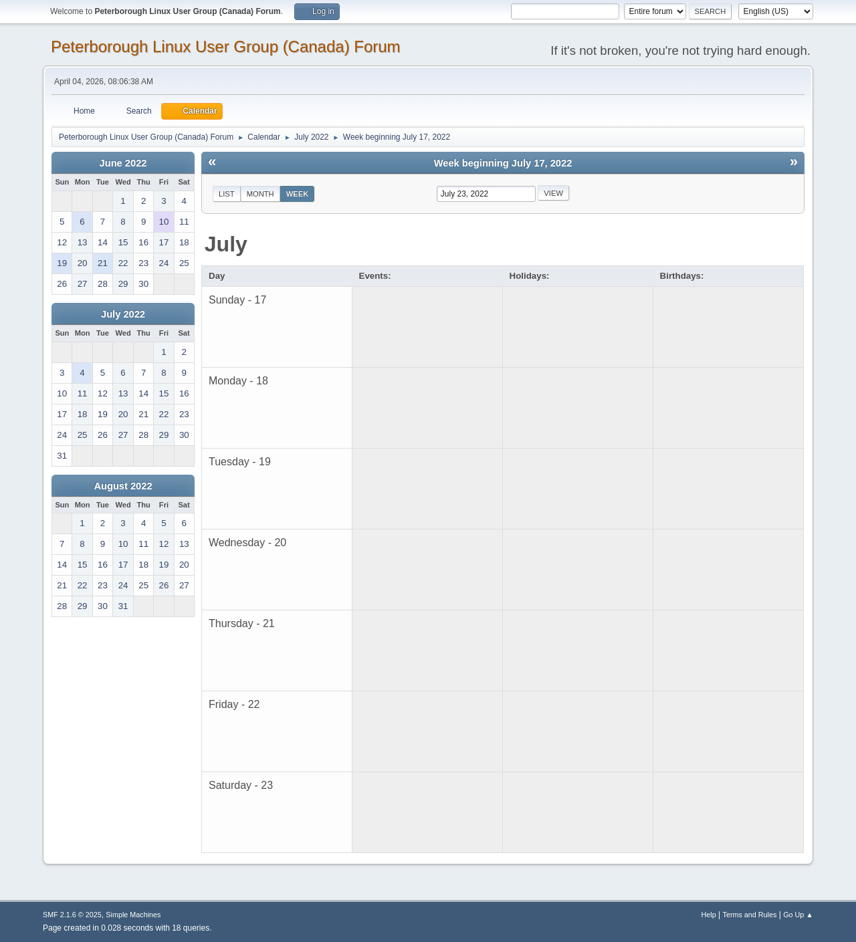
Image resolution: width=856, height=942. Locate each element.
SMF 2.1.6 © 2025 (72, 915)
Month (260, 194)
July (226, 244)
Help (709, 915)
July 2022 (123, 314)
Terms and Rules (750, 915)
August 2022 (123, 486)
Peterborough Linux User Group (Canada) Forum (226, 46)
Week (297, 194)
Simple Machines (133, 915)
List (227, 194)
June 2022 (123, 163)
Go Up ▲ (798, 915)
